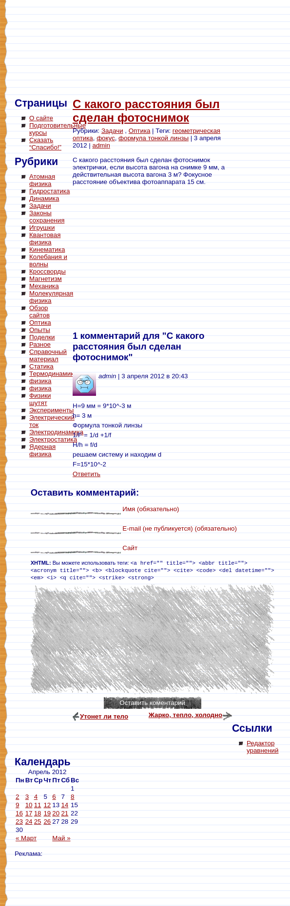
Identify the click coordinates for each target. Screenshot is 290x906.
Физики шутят (40, 399)
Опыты (39, 329)
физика (40, 381)
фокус (106, 138)
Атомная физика (42, 180)
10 (29, 805)
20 (55, 813)
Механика (44, 286)
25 (37, 821)
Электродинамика (56, 432)
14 (64, 805)
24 (29, 821)
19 (47, 813)
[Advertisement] (54, 608)
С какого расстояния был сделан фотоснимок (146, 110)
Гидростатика (49, 191)
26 (47, 821)
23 (19, 821)
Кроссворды (47, 271)
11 (37, 805)
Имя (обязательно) (150, 509)
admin (101, 145)
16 (19, 813)
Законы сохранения (46, 216)
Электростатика (53, 439)
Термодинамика (53, 373)
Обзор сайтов (39, 311)
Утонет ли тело (104, 716)
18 (37, 813)
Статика (41, 366)
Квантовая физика (44, 238)
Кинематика (47, 249)
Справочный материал (48, 355)
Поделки (42, 337)
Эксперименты (51, 410)
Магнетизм (45, 278)
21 (64, 813)
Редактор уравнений (262, 747)
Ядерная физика (42, 450)
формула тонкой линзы (153, 138)
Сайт (129, 548)
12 (47, 805)
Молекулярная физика (51, 297)
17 (29, 813)
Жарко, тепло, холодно (185, 715)
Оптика (40, 322)
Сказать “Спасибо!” (45, 143)
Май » (61, 838)
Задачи (40, 205)
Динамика (44, 198)
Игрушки (42, 227)
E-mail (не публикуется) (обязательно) (179, 528)
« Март (26, 838)
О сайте (41, 118)
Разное (40, 344)
